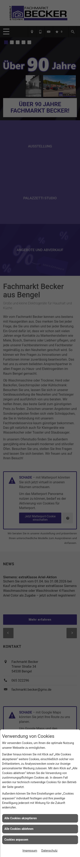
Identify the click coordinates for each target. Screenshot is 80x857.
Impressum (29, 850)
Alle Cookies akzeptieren (20, 818)
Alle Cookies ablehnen (18, 828)
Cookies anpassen (16, 839)
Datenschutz (49, 850)
